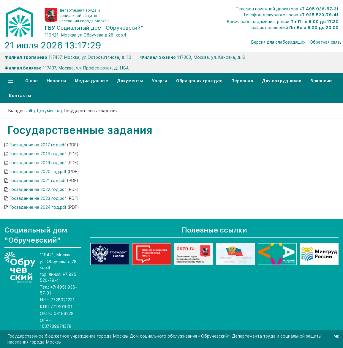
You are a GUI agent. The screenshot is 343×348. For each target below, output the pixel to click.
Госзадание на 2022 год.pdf (37, 189)
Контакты (20, 95)
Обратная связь (326, 42)
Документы (130, 80)
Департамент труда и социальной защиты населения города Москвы (84, 15)
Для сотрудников (281, 80)
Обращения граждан (199, 80)
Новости (56, 80)
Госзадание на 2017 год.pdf (37, 145)
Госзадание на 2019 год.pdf (37, 162)
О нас (31, 80)
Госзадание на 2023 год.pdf (37, 198)
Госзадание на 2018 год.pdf (37, 153)
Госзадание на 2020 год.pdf (38, 171)
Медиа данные (91, 80)
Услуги (159, 80)
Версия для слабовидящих (278, 42)
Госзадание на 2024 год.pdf (38, 207)
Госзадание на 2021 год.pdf (37, 180)
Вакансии (321, 80)
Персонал (242, 80)
